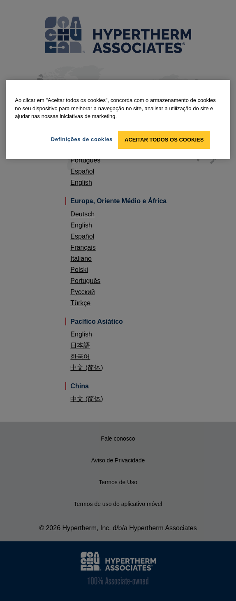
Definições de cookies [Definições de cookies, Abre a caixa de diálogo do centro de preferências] (82, 139)
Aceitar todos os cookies (164, 140)
